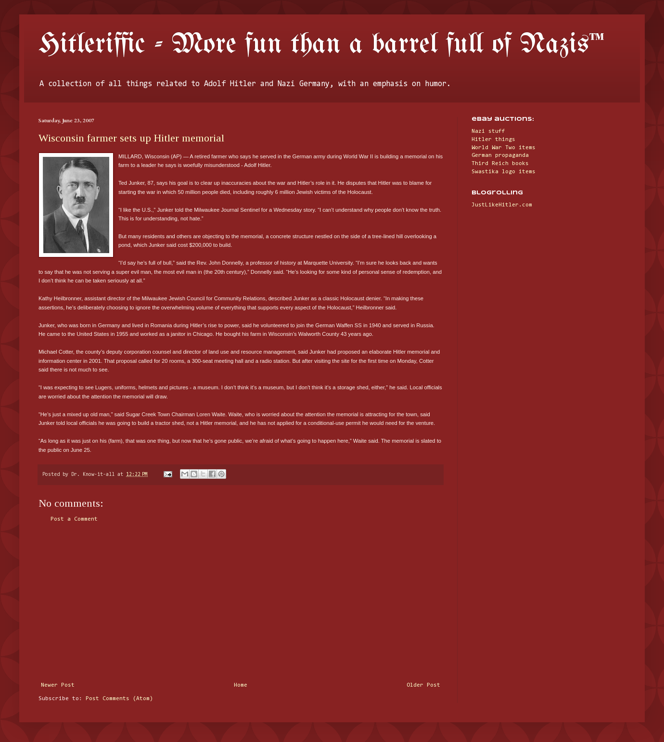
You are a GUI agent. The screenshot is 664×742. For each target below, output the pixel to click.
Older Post (423, 685)
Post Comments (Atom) (119, 699)
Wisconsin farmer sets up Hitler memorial (131, 138)
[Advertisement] (240, 602)
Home (240, 685)
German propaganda (500, 155)
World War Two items (504, 148)
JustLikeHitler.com (502, 205)
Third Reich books (500, 163)
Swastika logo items (504, 172)
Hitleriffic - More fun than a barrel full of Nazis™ (321, 45)
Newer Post (58, 685)
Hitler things (493, 139)
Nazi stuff (488, 131)
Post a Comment (74, 519)
